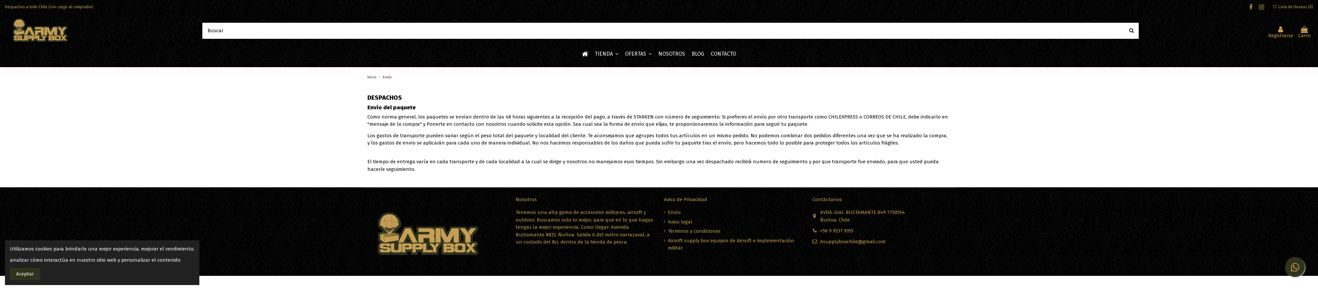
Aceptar (25, 274)
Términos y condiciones (694, 231)
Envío (674, 212)
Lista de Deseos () (1293, 7)
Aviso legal (680, 222)
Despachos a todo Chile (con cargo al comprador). (49, 7)
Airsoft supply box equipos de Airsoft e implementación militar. (731, 244)
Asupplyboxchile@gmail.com (853, 242)
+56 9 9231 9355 (836, 231)
